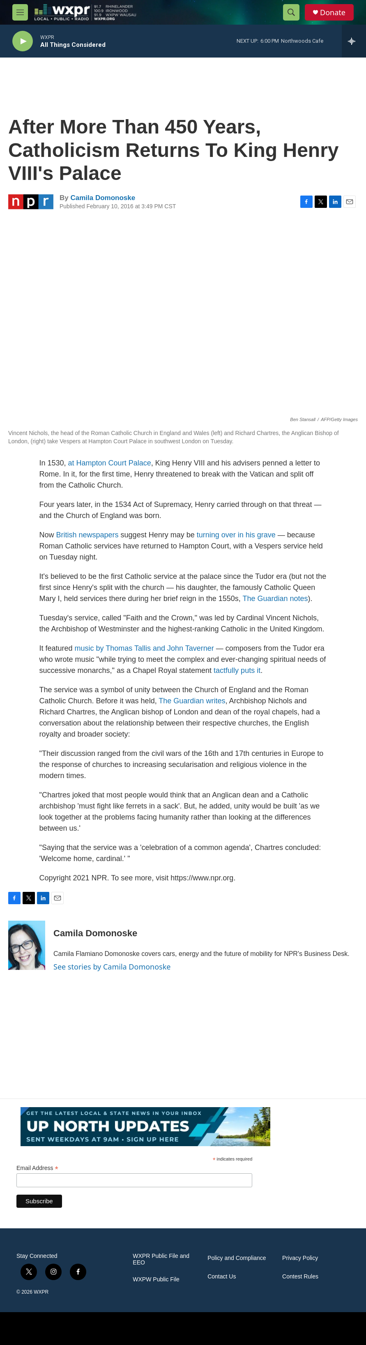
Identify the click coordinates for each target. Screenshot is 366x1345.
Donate (332, 12)
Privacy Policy (300, 1258)
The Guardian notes (275, 598)
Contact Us (221, 1277)
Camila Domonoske (102, 198)
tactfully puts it (237, 670)
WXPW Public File (156, 1279)
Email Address (37, 1168)
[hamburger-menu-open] (20, 12)
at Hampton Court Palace (109, 463)
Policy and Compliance (236, 1258)
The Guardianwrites (192, 701)
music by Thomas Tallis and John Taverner (144, 648)
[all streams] (354, 41)
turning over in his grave (236, 535)
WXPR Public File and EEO (161, 1259)
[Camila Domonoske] (26, 945)
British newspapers (87, 535)
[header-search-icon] (291, 12)
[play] (22, 41)
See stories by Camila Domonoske (112, 967)
